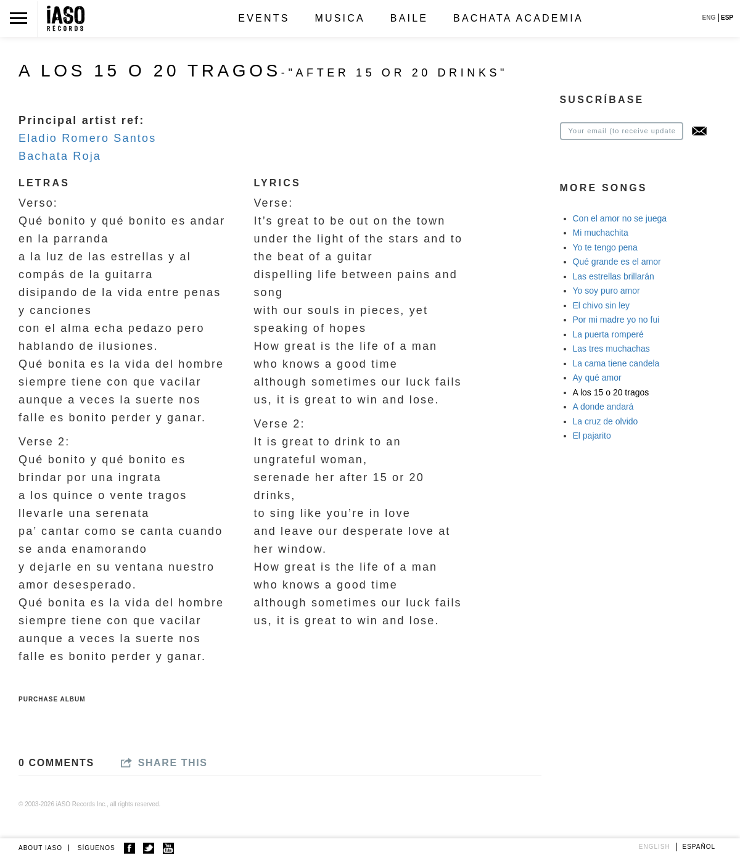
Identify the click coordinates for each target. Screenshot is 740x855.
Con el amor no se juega (620, 218)
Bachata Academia (518, 18)
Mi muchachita (600, 233)
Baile (409, 18)
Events (263, 18)
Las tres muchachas (611, 348)
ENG (709, 17)
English (654, 846)
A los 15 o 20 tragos (611, 392)
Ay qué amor (597, 377)
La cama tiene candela (616, 363)
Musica (339, 18)
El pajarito (592, 435)
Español (699, 846)
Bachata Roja (59, 156)
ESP (727, 17)
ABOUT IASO (40, 848)
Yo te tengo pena (605, 247)
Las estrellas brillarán (613, 276)
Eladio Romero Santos (87, 138)
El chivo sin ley (601, 305)
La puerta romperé (608, 334)
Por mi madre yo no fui (616, 319)
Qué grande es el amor (617, 261)
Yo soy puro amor (606, 290)
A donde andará (603, 406)
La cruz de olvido (605, 421)
